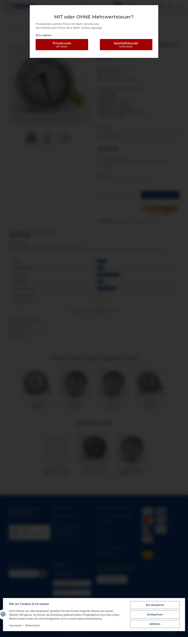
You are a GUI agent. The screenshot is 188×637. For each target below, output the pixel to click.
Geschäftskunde (126, 44)
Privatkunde (62, 44)
